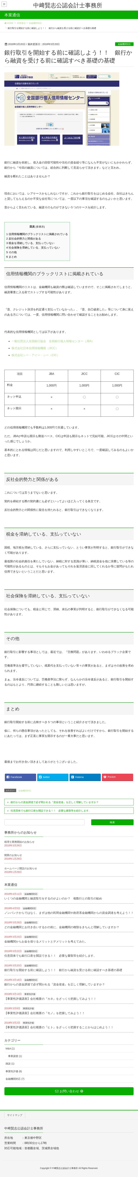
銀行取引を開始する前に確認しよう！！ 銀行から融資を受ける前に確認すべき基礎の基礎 (63, 970)
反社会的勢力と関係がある (23, 238)
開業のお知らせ (13, 855)
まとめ (11, 256)
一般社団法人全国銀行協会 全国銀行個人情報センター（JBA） (53, 341)
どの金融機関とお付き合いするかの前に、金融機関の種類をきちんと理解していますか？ (61, 927)
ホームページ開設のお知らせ (20, 868)
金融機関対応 (124, 44)
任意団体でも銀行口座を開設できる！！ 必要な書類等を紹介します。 (51, 810)
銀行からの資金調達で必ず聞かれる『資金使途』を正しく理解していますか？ (55, 802)
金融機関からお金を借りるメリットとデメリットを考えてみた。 (46, 941)
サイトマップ (14, 1115)
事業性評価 (29, 994)
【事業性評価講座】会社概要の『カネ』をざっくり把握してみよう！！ (50, 998)
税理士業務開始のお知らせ (19, 841)
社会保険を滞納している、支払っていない (33, 247)
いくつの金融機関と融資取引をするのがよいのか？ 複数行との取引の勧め (53, 898)
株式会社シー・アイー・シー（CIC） (36, 355)
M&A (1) (10, 1048)
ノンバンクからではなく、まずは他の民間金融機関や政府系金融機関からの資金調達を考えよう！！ (69, 912)
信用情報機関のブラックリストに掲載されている (37, 234)
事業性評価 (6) (14, 1071)
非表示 (40, 226)
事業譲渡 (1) (15, 1056)
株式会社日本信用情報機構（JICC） (35, 348)
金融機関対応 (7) (15, 1078)
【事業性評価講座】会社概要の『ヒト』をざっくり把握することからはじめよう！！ (59, 1027)
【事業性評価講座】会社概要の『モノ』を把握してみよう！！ (44, 1013)
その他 (11, 252)
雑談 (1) (10, 1063)
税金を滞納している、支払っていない (30, 243)
